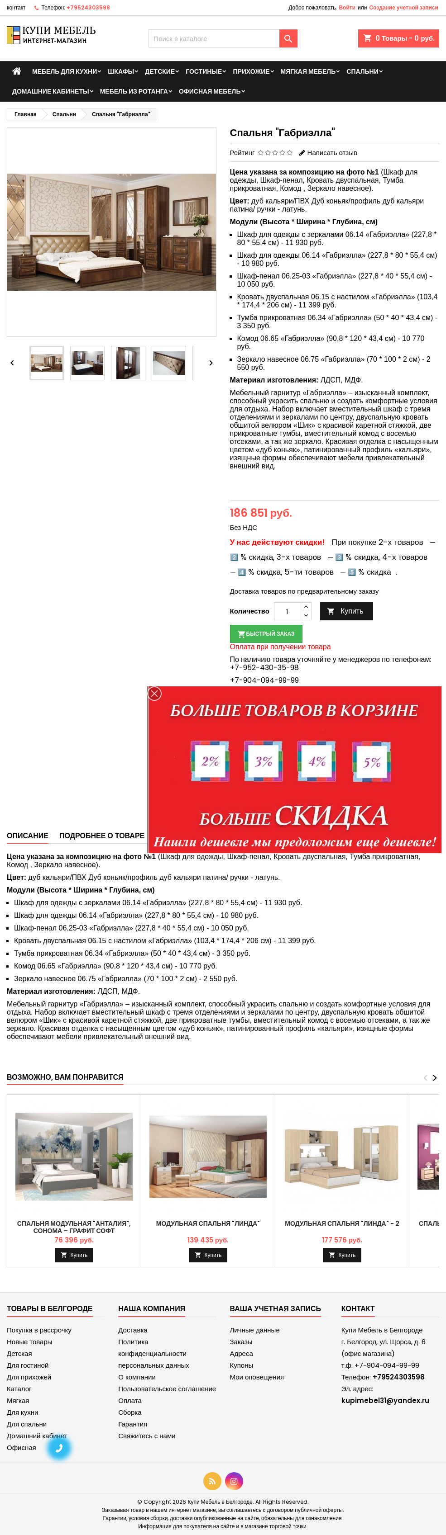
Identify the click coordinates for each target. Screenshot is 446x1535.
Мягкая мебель (308, 71)
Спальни (362, 71)
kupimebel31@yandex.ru (385, 1400)
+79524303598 (88, 7)
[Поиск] (223, 38)
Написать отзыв (332, 152)
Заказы (241, 1341)
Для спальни (27, 1424)
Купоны (242, 1365)
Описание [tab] (27, 836)
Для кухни (22, 1412)
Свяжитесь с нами (146, 1436)
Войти (347, 7)
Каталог (19, 1388)
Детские (160, 71)
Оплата (130, 1400)
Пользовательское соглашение (167, 1388)
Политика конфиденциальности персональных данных (153, 1353)
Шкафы (121, 71)
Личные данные (255, 1330)
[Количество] (287, 611)
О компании (137, 1377)
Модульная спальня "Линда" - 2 (342, 1223)
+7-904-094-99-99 (264, 680)
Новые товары (30, 1341)
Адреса (241, 1353)
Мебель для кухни (64, 71)
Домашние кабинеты (50, 91)
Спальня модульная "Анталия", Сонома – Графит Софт (74, 1227)
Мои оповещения (257, 1377)
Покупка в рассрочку (39, 1330)
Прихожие (251, 71)
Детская (19, 1353)
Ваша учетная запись (275, 1309)
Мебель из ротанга (134, 91)
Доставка (132, 1330)
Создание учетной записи (403, 7)
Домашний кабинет (37, 1436)
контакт (16, 7)
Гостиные (204, 71)
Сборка (129, 1412)
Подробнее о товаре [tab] (101, 836)
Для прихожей (29, 1377)
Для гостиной (27, 1365)
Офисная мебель (210, 91)
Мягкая (18, 1400)
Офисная (21, 1447)
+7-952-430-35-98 (264, 667)
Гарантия (132, 1424)
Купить (345, 611)
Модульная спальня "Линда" (208, 1223)
